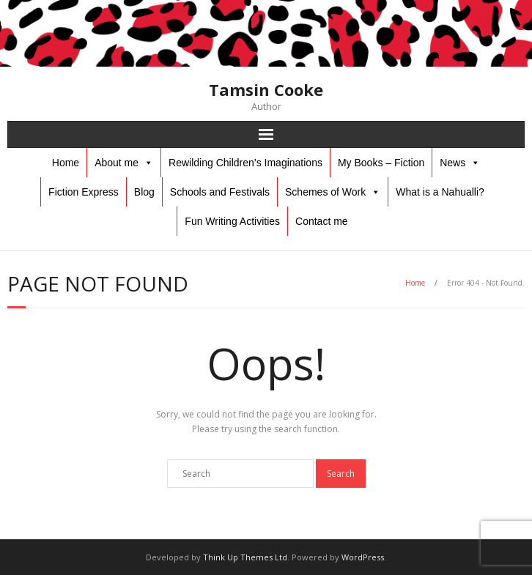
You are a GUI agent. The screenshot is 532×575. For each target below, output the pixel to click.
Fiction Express (83, 192)
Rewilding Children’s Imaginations (245, 162)
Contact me (321, 221)
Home (65, 162)
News (452, 162)
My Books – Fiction (381, 162)
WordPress (362, 557)
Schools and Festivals (220, 192)
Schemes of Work (325, 192)
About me (116, 162)
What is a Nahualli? (440, 192)
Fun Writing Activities (232, 221)
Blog (144, 192)
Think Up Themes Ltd (245, 557)
